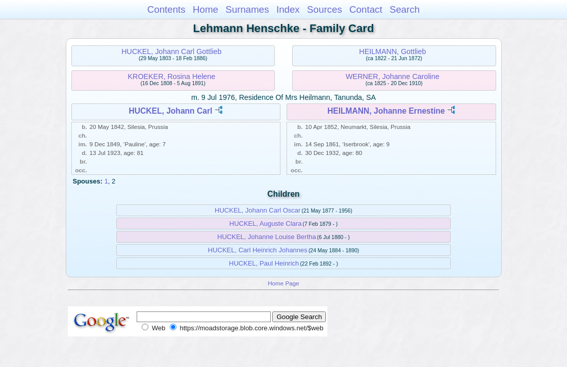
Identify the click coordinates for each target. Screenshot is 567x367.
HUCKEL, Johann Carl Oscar (257, 210)
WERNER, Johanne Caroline (393, 76)
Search (405, 9)
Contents (166, 9)
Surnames (247, 9)
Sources (324, 9)
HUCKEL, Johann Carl (171, 111)
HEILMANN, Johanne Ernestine (386, 111)
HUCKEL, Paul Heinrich (264, 263)
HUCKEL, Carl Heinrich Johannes (257, 250)
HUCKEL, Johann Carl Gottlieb (171, 51)
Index (288, 9)
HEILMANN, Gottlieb (392, 51)
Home (205, 9)
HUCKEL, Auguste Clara (265, 223)
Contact (365, 9)
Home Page (283, 283)
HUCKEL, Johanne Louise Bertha (266, 237)
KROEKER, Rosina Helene (172, 76)
